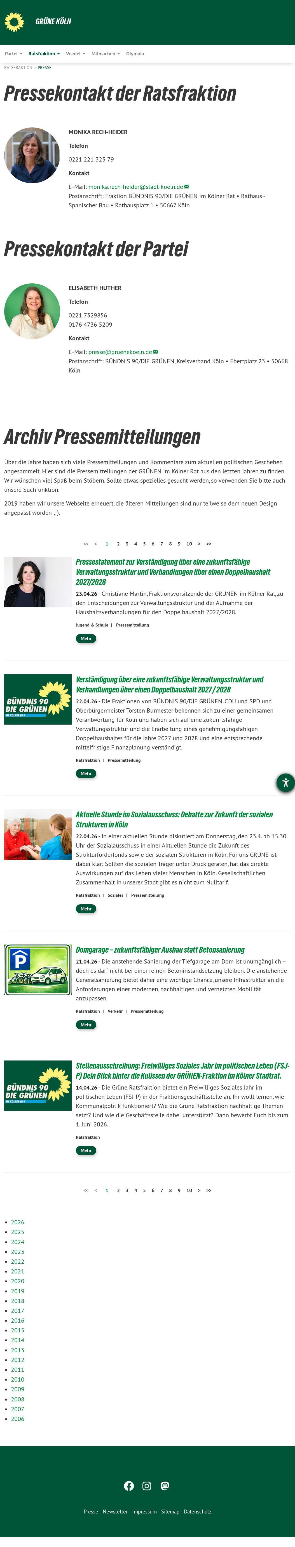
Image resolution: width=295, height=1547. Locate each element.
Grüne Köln (55, 21)
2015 (17, 1340)
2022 (17, 1271)
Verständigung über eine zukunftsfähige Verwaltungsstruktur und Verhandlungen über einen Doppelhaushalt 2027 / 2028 (176, 684)
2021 (17, 1281)
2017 (17, 1321)
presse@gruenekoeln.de (120, 352)
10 (189, 543)
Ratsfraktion (18, 67)
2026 (17, 1232)
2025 (17, 1242)
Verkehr (115, 1011)
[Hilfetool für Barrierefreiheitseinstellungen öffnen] (286, 783)
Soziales (115, 895)
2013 (17, 1360)
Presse (44, 67)
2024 (17, 1252)
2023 (17, 1262)
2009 (17, 1399)
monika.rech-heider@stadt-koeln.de (135, 187)
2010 (17, 1389)
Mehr (86, 638)
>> (208, 543)
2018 (17, 1311)
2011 (17, 1380)
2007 (17, 1419)
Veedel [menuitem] (73, 53)
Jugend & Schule (92, 625)
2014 (17, 1350)
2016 (17, 1330)
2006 (17, 1429)
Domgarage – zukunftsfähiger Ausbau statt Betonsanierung (166, 950)
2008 (17, 1409)
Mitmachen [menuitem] (103, 53)
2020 (17, 1291)
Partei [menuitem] (11, 53)
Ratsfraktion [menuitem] (42, 53)
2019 (17, 1301)
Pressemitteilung (132, 625)
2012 (17, 1370)
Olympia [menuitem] (135, 53)
